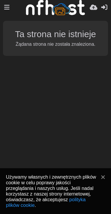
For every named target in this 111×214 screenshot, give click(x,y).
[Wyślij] (93, 7)
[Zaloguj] (104, 7)
